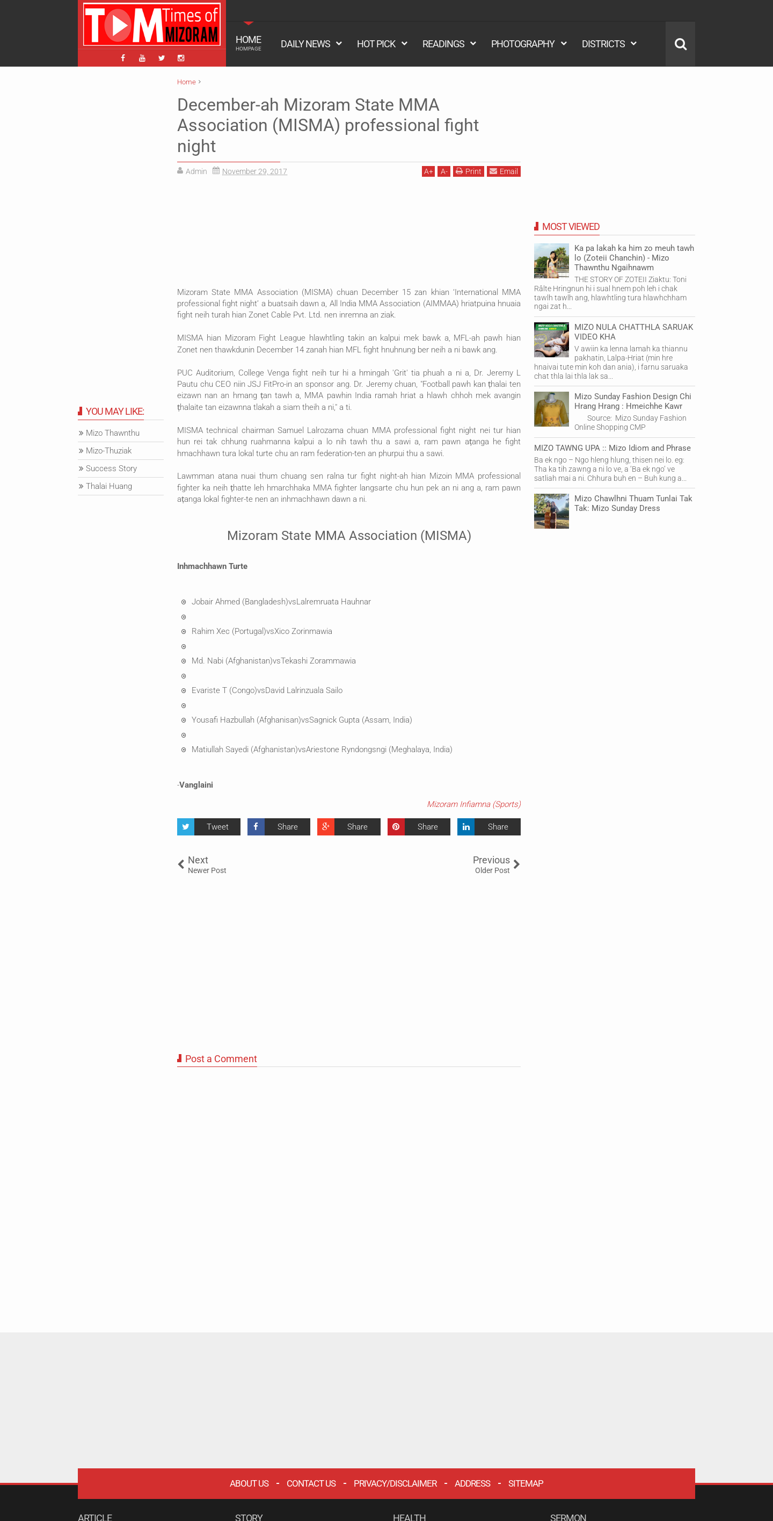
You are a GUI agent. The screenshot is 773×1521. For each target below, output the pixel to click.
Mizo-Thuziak (109, 451)
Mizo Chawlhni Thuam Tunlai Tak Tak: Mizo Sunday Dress (633, 503)
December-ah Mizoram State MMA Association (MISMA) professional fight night (328, 125)
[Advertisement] (349, 230)
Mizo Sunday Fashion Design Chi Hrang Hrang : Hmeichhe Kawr (632, 401)
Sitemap (525, 1483)
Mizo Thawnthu (113, 433)
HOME (248, 43)
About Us (249, 1483)
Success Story (111, 468)
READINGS (443, 43)
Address (472, 1483)
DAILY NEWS (305, 43)
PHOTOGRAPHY (523, 43)
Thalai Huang (109, 486)
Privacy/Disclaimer (395, 1483)
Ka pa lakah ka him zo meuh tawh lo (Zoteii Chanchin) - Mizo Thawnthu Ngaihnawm (634, 257)
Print (469, 171)
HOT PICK (376, 43)
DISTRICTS (603, 43)
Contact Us (311, 1483)
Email (504, 171)
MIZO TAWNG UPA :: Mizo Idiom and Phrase (612, 448)
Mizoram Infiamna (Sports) (474, 804)
